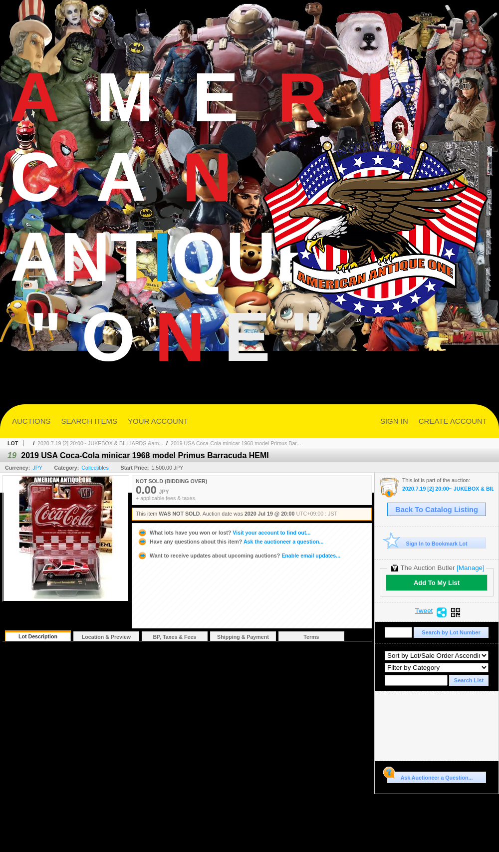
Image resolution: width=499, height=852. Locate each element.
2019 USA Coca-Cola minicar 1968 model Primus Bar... (236, 443)
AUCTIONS (31, 421)
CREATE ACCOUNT (453, 421)
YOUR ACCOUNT (158, 421)
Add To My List (437, 582)
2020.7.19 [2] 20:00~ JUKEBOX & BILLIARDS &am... (100, 443)
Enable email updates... (238, 556)
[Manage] (470, 567)
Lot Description (37, 636)
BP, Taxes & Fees (175, 637)
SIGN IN (394, 421)
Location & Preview (106, 637)
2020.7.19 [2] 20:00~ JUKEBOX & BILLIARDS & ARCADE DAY (448, 489)
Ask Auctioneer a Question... (430, 776)
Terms (311, 637)
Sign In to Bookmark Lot (427, 543)
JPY (37, 468)
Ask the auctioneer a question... (230, 542)
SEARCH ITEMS (89, 421)
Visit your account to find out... (223, 533)
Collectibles (95, 468)
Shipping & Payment (243, 637)
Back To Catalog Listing (436, 510)
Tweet (424, 610)
